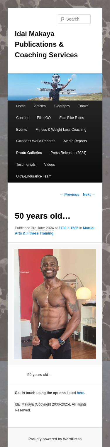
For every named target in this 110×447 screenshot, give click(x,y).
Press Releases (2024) (68, 153)
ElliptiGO (44, 118)
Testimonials (25, 165)
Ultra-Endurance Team (33, 176)
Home (21, 106)
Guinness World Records (35, 141)
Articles (39, 106)
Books (83, 106)
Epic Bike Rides (71, 118)
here (80, 393)
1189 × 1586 (68, 228)
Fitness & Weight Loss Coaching (60, 130)
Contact (22, 118)
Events (21, 130)
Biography (62, 106)
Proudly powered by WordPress (55, 439)
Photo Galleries (29, 153)
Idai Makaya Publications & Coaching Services (46, 44)
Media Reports (75, 141)
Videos (49, 165)
